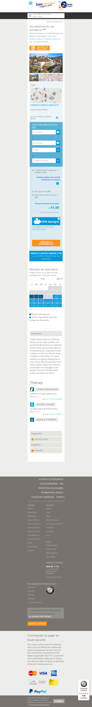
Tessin (48, 512)
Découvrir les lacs (34, 531)
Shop (48, 542)
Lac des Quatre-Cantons (54, 524)
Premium (31, 550)
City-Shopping (32, 546)
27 (41, 305)
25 (31, 305)
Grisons (48, 508)
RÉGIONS (50, 505)
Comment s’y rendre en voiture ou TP (45, 105)
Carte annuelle (51, 549)
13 (41, 296)
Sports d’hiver (32, 512)
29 (50, 305)
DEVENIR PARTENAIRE (41, 616)
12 (36, 296)
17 (59, 296)
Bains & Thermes (33, 520)
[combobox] (46, 150)
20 (41, 301)
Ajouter (33, 116)
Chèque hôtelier (51, 545)
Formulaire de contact (53, 577)
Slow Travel (31, 587)
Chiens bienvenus (34, 524)
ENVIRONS (36, 444)
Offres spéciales (51, 553)
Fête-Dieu (31, 598)
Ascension (31, 591)
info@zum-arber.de (52, 39)
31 (59, 305)
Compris (58, 701)
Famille (30, 543)
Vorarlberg (50, 531)
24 (59, 301)
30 (54, 305)
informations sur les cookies (39, 704)
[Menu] (88, 680)
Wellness (31, 508)
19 (36, 301)
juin (58, 278)
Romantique (32, 516)
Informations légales (52, 493)
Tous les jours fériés (34, 602)
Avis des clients (39, 439)
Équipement (36, 433)
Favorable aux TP (33, 535)
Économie (37, 450)
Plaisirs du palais (33, 527)
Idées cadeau (50, 557)
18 (31, 301)
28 (45, 305)
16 (54, 296)
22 (50, 301)
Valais (48, 516)
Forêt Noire (50, 527)
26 (36, 305)
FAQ (61, 484)
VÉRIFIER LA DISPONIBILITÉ (46, 243)
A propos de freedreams (51, 479)
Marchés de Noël (33, 539)
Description (36, 333)
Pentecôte (31, 595)
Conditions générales (42, 497)
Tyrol (47, 535)
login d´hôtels (37, 623)
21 (45, 301)
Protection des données (50, 488)
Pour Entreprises (49, 484)
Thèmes (31, 505)
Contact (60, 497)
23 (54, 301)
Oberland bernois (52, 520)
